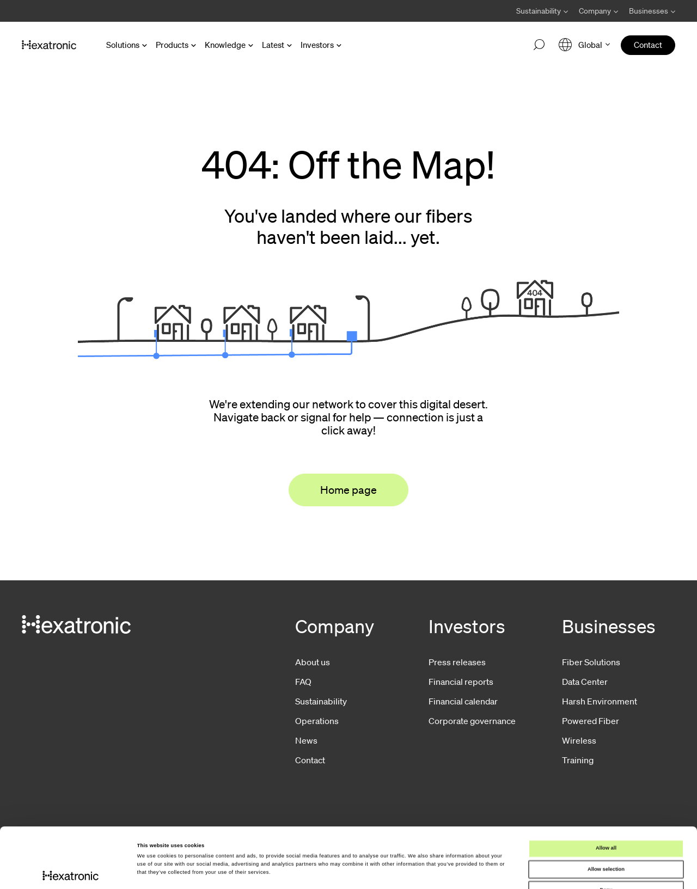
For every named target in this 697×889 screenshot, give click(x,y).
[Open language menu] (584, 45)
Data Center (585, 681)
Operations (317, 720)
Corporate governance (472, 720)
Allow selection (606, 812)
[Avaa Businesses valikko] (649, 11)
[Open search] (539, 45)
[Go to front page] (49, 45)
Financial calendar (463, 701)
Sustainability (321, 701)
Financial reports (461, 681)
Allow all (606, 791)
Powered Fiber (590, 720)
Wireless (579, 740)
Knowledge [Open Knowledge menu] (225, 44)
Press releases (457, 662)
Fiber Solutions (591, 662)
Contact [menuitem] (648, 44)
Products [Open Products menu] (172, 44)
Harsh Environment (599, 701)
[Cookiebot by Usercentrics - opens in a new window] (70, 871)
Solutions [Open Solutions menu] (122, 44)
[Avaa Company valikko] (598, 11)
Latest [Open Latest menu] (273, 44)
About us (312, 662)
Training (578, 760)
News (306, 740)
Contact (310, 760)
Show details (452, 871)
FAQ (303, 681)
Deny (606, 833)
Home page (348, 489)
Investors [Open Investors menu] (317, 44)
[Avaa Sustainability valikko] (542, 11)
